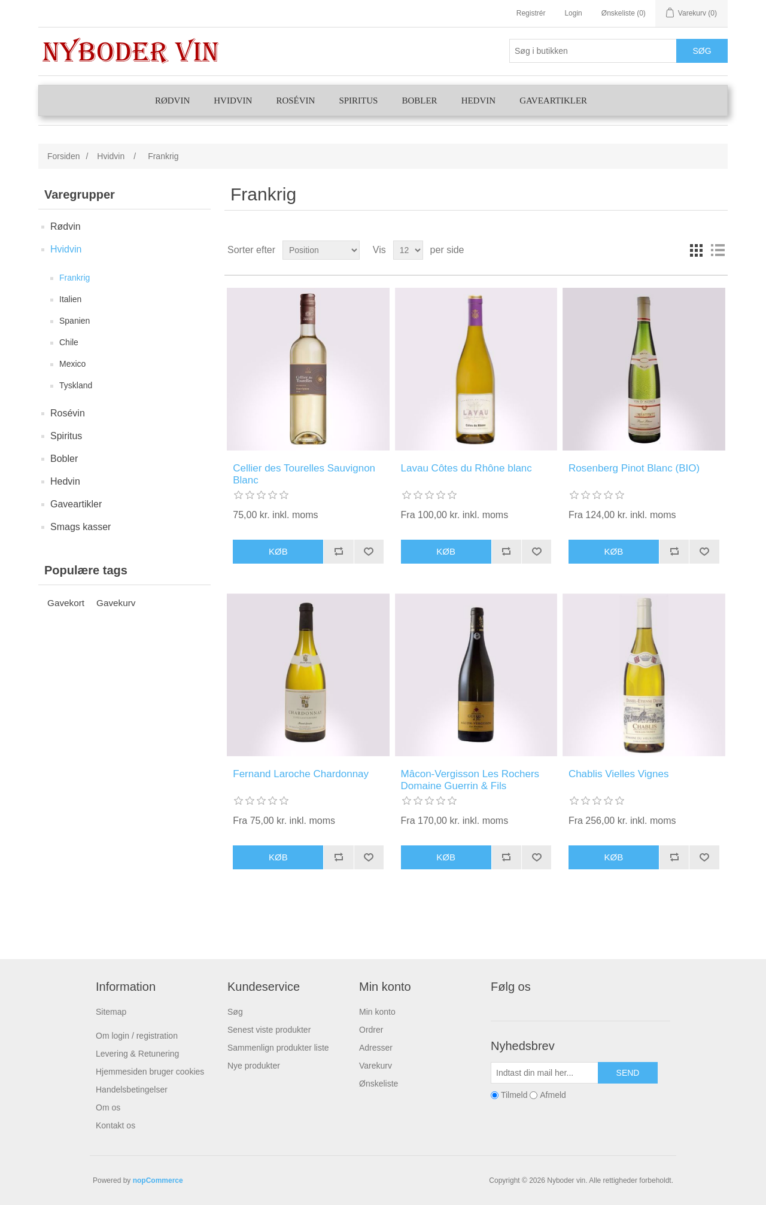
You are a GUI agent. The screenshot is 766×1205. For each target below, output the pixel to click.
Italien (70, 299)
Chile (68, 342)
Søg (235, 1012)
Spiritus (358, 100)
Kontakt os (115, 1125)
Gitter (696, 250)
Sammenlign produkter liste (278, 1047)
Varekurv (375, 1065)
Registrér (531, 13)
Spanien (74, 320)
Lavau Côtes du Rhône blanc (466, 468)
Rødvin (172, 100)
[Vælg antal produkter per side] (408, 250)
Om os (108, 1107)
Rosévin (295, 100)
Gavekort (65, 603)
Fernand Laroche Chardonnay (301, 774)
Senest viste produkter (269, 1029)
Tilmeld (514, 1095)
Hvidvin (233, 100)
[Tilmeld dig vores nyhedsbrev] (544, 1073)
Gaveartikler (553, 100)
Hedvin (478, 100)
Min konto (377, 1012)
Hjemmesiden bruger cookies (150, 1071)
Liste (717, 250)
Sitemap (111, 1012)
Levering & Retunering (137, 1053)
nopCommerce (158, 1180)
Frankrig (74, 277)
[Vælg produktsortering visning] (321, 250)
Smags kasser (80, 527)
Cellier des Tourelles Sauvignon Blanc (304, 474)
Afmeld (553, 1095)
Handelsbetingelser (132, 1089)
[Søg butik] (593, 51)
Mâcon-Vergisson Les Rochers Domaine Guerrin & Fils (470, 780)
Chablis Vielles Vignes (619, 774)
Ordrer (371, 1029)
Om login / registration (137, 1035)
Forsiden (63, 156)
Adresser (376, 1047)
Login (573, 13)
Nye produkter (253, 1065)
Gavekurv (115, 603)
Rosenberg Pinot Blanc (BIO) (634, 468)
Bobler (419, 100)
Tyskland (75, 385)
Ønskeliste (378, 1083)
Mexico (72, 364)
